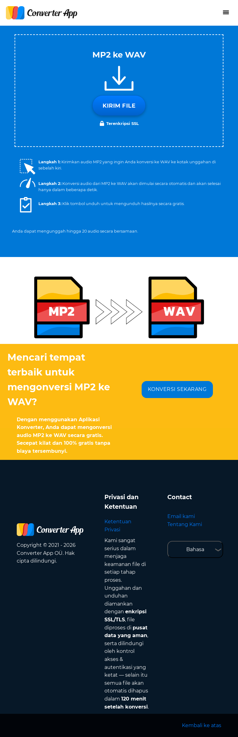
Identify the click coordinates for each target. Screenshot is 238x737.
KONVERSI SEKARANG (177, 389)
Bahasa (195, 549)
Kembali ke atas (201, 725)
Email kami (181, 516)
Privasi (112, 530)
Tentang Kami (184, 524)
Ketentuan (117, 522)
